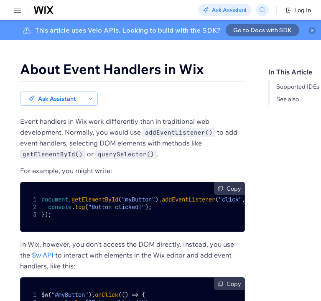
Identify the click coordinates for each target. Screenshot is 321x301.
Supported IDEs (297, 86)
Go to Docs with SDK (262, 30)
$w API (43, 255)
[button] (51, 98)
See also (287, 99)
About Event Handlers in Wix (112, 69)
